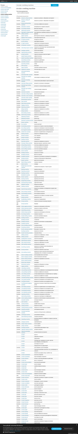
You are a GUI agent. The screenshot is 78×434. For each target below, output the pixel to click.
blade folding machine (26, 162)
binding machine (25, 158)
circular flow (3, 29)
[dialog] (39, 429)
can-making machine (25, 286)
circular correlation (5, 17)
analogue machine (25, 50)
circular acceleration (25, 354)
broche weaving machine (26, 229)
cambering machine (25, 275)
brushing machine (25, 231)
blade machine (24, 164)
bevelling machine (25, 154)
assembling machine (25, 60)
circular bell (23, 366)
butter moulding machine (26, 254)
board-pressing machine (26, 182)
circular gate (3, 35)
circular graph (24, 409)
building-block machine (26, 238)
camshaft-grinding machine (27, 277)
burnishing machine (25, 247)
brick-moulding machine (26, 225)
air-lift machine (24, 41)
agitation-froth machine (26, 37)
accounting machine (25, 28)
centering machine (25, 309)
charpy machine (24, 325)
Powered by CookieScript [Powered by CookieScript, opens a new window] (72, 433)
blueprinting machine (25, 180)
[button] (26, 432)
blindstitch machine (25, 175)
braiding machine (25, 217)
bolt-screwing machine (26, 191)
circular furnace (4, 34)
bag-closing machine (25, 103)
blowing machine (25, 178)
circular (23, 334)
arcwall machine (24, 54)
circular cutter (4, 19)
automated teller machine (26, 74)
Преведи (55, 5)
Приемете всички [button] (56, 428)
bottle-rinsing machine (26, 212)
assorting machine (25, 63)
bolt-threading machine (26, 193)
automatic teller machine (26, 97)
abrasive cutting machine (26, 18)
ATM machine (24, 65)
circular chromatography (6, 7)
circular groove (24, 417)
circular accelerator (25, 356)
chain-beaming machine (26, 316)
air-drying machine (25, 39)
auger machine (24, 67)
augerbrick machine (25, 69)
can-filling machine (25, 281)
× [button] (76, 424)
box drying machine (25, 214)
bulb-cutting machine (26, 242)
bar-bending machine (26, 126)
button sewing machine (26, 258)
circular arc (23, 360)
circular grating (24, 411)
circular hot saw (24, 421)
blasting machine (25, 169)
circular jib (23, 423)
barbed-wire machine (25, 131)
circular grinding (24, 415)
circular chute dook (5, 9)
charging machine (25, 321)
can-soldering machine (26, 292)
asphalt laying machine (26, 56)
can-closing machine (25, 279)
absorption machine (25, 26)
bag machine (24, 101)
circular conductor (4, 16)
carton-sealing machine (26, 298)
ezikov (4, 1)
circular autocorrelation (26, 362)
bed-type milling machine (26, 143)
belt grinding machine (26, 145)
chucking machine (25, 327)
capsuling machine (25, 294)
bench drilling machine (26, 148)
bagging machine (25, 105)
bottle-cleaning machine (26, 208)
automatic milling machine (27, 93)
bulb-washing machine (26, 244)
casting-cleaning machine (26, 307)
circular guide (24, 419)
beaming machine (25, 141)
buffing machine (24, 234)
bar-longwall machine (26, 129)
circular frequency (4, 30)
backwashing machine (26, 99)
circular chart (24, 371)
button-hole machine (25, 262)
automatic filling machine (26, 83)
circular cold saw (4, 11)
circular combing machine (6, 14)
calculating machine (25, 268)
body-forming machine (26, 189)
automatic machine (25, 92)
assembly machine (25, 61)
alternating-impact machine (27, 47)
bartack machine (25, 135)
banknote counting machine (27, 120)
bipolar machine (24, 160)
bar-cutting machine (25, 128)
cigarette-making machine (27, 329)
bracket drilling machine (26, 215)
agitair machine (24, 35)
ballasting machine (25, 116)
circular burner (24, 369)
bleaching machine (25, 171)
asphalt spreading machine (27, 58)
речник (71, 1)
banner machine (24, 122)
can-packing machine (26, 290)
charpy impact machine (26, 323)
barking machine (25, 133)
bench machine (24, 150)
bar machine (24, 124)
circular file (3, 27)
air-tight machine (25, 43)
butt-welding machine (26, 252)
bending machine (25, 152)
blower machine (24, 176)
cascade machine (25, 299)
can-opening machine (26, 288)
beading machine (25, 139)
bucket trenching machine (27, 232)
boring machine (24, 201)
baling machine (24, 109)
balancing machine (25, 107)
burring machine (24, 249)
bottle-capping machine (26, 206)
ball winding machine (26, 112)
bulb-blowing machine (26, 240)
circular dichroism (4, 21)
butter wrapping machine (26, 256)
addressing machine (25, 30)
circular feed (3, 24)
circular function (4, 32)
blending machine (25, 173)
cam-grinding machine (26, 270)
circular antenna (24, 358)
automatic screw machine (27, 95)
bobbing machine (25, 186)
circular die (3, 22)
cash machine (24, 301)
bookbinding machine (26, 199)
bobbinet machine (25, 184)
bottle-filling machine (25, 210)
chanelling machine (25, 319)
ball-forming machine (26, 114)
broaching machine (25, 227)
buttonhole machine (25, 264)
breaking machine (25, 219)
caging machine (24, 266)
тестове (75, 1)
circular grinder (24, 413)
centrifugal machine (25, 314)
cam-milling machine (25, 273)
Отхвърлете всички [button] (68, 428)
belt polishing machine (26, 147)
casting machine (25, 303)
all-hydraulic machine (26, 45)
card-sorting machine (26, 296)
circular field (3, 25)
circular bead (24, 364)
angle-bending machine (26, 52)
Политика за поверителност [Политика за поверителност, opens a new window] (15, 430)
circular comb (4, 12)
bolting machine (24, 195)
